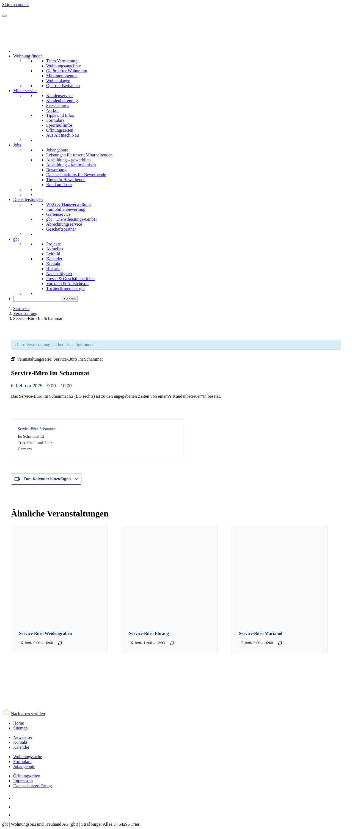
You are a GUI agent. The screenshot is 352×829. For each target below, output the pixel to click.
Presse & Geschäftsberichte (70, 278)
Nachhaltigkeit (59, 273)
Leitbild (53, 254)
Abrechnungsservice (64, 224)
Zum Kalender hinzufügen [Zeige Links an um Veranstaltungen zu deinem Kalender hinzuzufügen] (47, 479)
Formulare (55, 120)
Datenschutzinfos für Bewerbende (76, 174)
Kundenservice (59, 95)
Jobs (17, 145)
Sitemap (20, 728)
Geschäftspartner (61, 229)
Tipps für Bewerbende (66, 179)
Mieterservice (25, 90)
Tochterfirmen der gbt (65, 288)
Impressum (23, 780)
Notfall (52, 110)
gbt (16, 239)
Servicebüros (57, 105)
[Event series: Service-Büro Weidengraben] (60, 643)
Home (18, 723)
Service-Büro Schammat (37, 429)
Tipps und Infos (60, 115)
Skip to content (15, 4)
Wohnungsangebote (63, 65)
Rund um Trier (59, 184)
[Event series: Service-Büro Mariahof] (280, 643)
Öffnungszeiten (59, 130)
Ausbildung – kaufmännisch (71, 164)
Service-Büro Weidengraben (45, 633)
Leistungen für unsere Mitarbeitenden (79, 155)
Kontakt (53, 263)
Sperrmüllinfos (59, 125)
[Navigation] (4, 16)
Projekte (53, 244)
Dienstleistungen (28, 199)
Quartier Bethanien (63, 85)
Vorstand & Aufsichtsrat (67, 283)
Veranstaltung (25, 313)
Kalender (54, 258)
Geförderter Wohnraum (66, 70)
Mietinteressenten (62, 75)
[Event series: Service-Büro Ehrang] (172, 643)
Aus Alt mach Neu (62, 135)
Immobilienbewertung (65, 209)
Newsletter (22, 737)
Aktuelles (54, 249)
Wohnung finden (28, 56)
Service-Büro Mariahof (260, 633)
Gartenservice (58, 214)
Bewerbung (56, 169)
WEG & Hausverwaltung (68, 204)
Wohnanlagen (58, 80)
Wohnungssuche (27, 756)
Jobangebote (57, 150)
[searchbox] (37, 299)
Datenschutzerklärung (32, 785)
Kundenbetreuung (62, 100)
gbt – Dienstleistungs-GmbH (71, 219)
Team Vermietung (62, 61)
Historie (53, 268)
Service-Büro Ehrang (149, 633)
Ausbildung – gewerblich (68, 159)
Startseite (21, 308)
